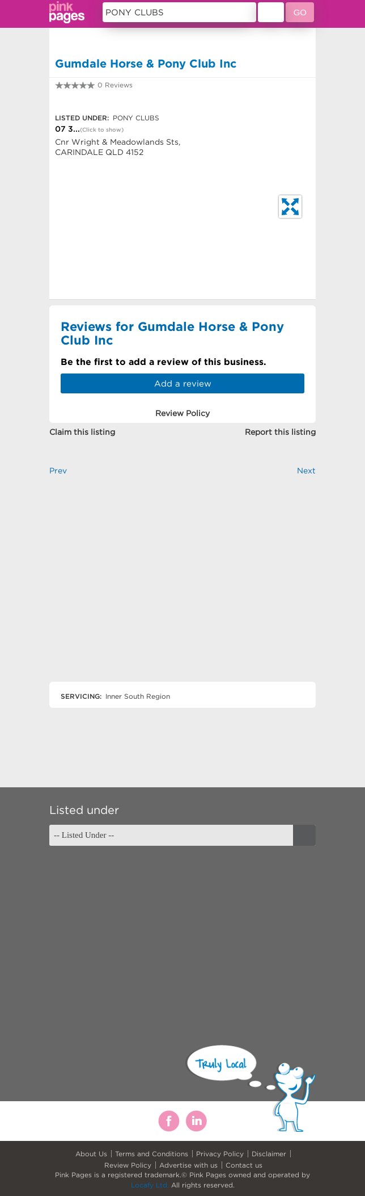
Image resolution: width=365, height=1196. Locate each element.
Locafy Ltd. (150, 1185)
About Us (91, 1153)
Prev (58, 470)
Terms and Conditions (151, 1153)
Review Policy (127, 1165)
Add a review (182, 383)
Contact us (244, 1165)
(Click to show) (102, 130)
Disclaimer (269, 1153)
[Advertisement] (182, 588)
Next (306, 470)
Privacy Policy (220, 1153)
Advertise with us (188, 1165)
